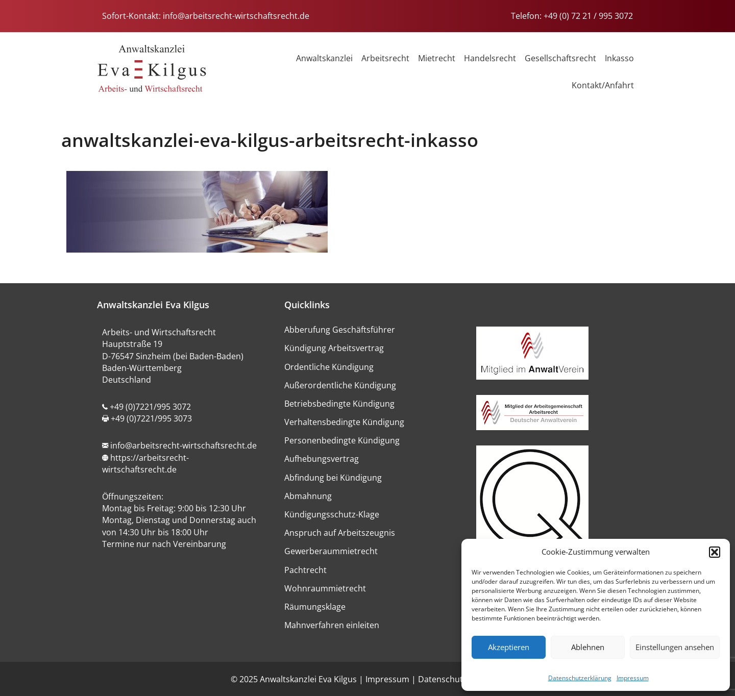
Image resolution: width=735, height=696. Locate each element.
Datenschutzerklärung (579, 678)
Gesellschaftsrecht (560, 58)
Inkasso (619, 58)
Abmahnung (308, 496)
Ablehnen (587, 647)
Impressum (633, 678)
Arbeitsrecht (385, 58)
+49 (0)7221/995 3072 (150, 406)
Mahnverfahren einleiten (331, 625)
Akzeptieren (508, 647)
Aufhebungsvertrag (321, 458)
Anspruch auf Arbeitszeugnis (339, 532)
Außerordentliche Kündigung (340, 385)
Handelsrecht (490, 58)
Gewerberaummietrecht (331, 551)
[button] (714, 552)
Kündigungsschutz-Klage (331, 514)
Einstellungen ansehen (674, 647)
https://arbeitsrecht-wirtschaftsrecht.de (145, 463)
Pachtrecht (305, 570)
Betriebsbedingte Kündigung (339, 403)
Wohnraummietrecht (325, 588)
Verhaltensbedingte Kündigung (344, 422)
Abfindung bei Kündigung (333, 477)
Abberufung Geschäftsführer (339, 329)
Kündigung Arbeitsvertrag (334, 348)
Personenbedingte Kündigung (342, 440)
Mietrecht (436, 58)
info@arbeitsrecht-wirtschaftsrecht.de (236, 15)
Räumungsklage (315, 606)
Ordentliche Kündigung (329, 366)
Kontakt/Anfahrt (603, 85)
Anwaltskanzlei (324, 58)
